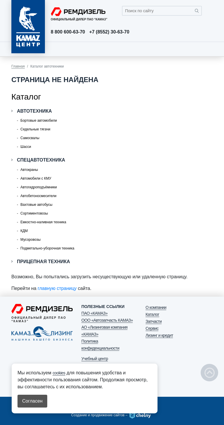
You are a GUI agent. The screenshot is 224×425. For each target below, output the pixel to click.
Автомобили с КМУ (35, 178)
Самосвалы (29, 138)
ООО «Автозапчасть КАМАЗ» (107, 320)
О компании (156, 307)
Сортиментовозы (34, 213)
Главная (18, 66)
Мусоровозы (30, 240)
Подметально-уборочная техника (47, 248)
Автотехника (34, 111)
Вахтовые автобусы (36, 205)
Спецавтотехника (41, 159)
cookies (58, 373)
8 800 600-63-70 (68, 32)
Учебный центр (94, 358)
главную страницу (57, 288)
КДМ (24, 231)
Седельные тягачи (35, 129)
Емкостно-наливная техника (43, 222)
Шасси (25, 147)
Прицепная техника (43, 261)
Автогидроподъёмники (38, 187)
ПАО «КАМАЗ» (94, 313)
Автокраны (29, 170)
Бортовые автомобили (38, 120)
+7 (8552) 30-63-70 (109, 32)
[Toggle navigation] (207, 49)
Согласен (32, 401)
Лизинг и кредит (159, 335)
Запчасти (154, 321)
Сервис (152, 328)
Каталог (152, 314)
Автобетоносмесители (38, 196)
